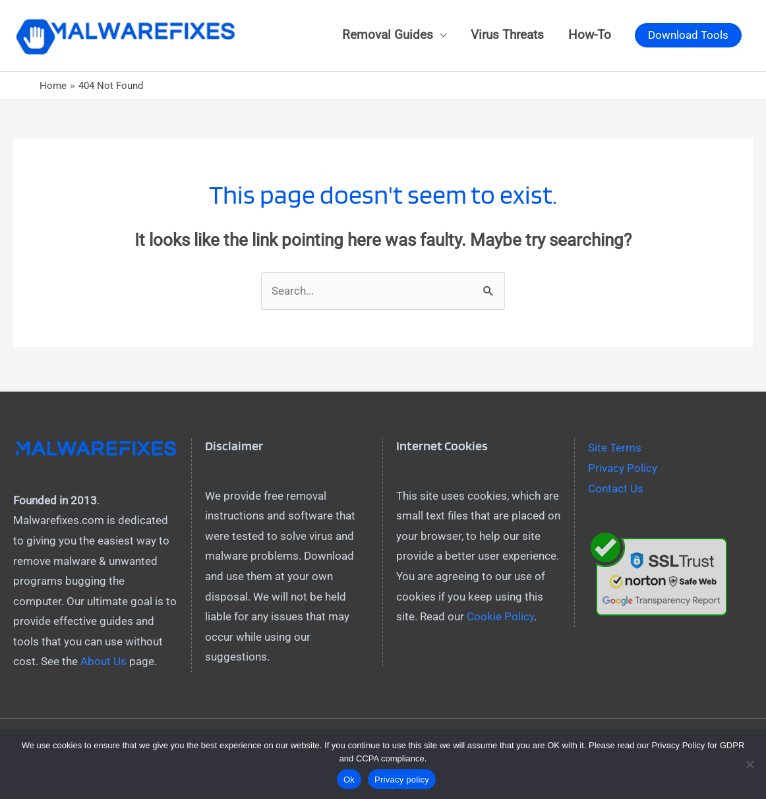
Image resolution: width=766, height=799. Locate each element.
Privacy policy (401, 779)
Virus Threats (507, 35)
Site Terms (614, 447)
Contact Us (615, 488)
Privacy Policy (622, 468)
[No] (749, 764)
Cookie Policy (500, 616)
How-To (589, 35)
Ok (349, 779)
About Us (103, 661)
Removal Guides (387, 35)
